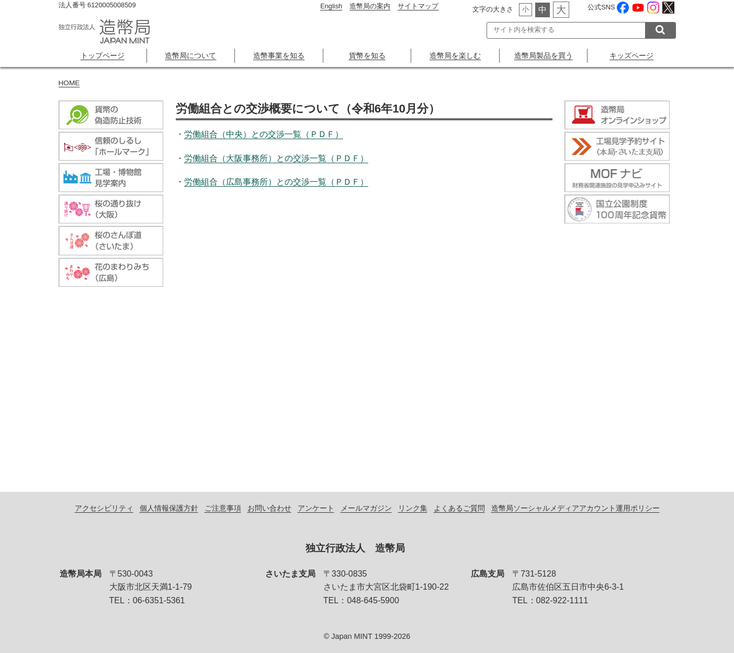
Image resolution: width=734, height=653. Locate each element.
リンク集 (412, 508)
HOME (69, 83)
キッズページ (631, 55)
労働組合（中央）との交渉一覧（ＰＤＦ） (263, 134)
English (331, 6)
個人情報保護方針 (169, 508)
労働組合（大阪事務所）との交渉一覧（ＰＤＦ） (276, 158)
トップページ (103, 55)
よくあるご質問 (459, 508)
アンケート (316, 508)
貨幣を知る (367, 55)
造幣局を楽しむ (455, 55)
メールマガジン (366, 508)
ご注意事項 (223, 508)
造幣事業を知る (278, 55)
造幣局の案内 (369, 6)
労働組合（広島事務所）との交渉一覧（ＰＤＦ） (276, 181)
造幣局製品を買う (543, 55)
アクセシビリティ (104, 508)
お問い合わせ (269, 508)
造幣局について (190, 55)
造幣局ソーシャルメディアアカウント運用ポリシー (575, 508)
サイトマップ (418, 6)
